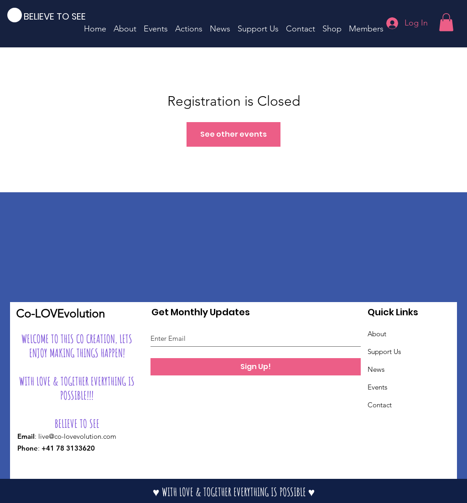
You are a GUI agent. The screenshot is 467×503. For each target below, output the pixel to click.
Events (377, 387)
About (377, 333)
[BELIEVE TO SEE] (61, 16)
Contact (380, 404)
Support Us (384, 351)
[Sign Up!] (255, 366)
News (376, 369)
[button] (446, 22)
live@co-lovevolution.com (77, 436)
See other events (233, 134)
